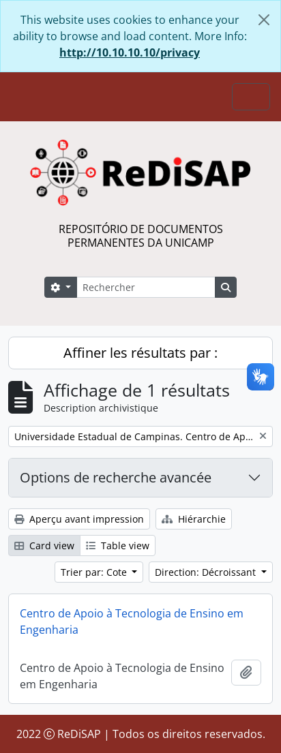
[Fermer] (264, 20)
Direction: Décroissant (206, 572)
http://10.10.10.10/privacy (129, 52)
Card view (44, 545)
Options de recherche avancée (115, 477)
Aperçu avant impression (79, 518)
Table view (117, 545)
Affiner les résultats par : (140, 352)
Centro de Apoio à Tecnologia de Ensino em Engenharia (131, 621)
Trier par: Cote (95, 572)
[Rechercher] (146, 287)
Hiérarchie (194, 518)
